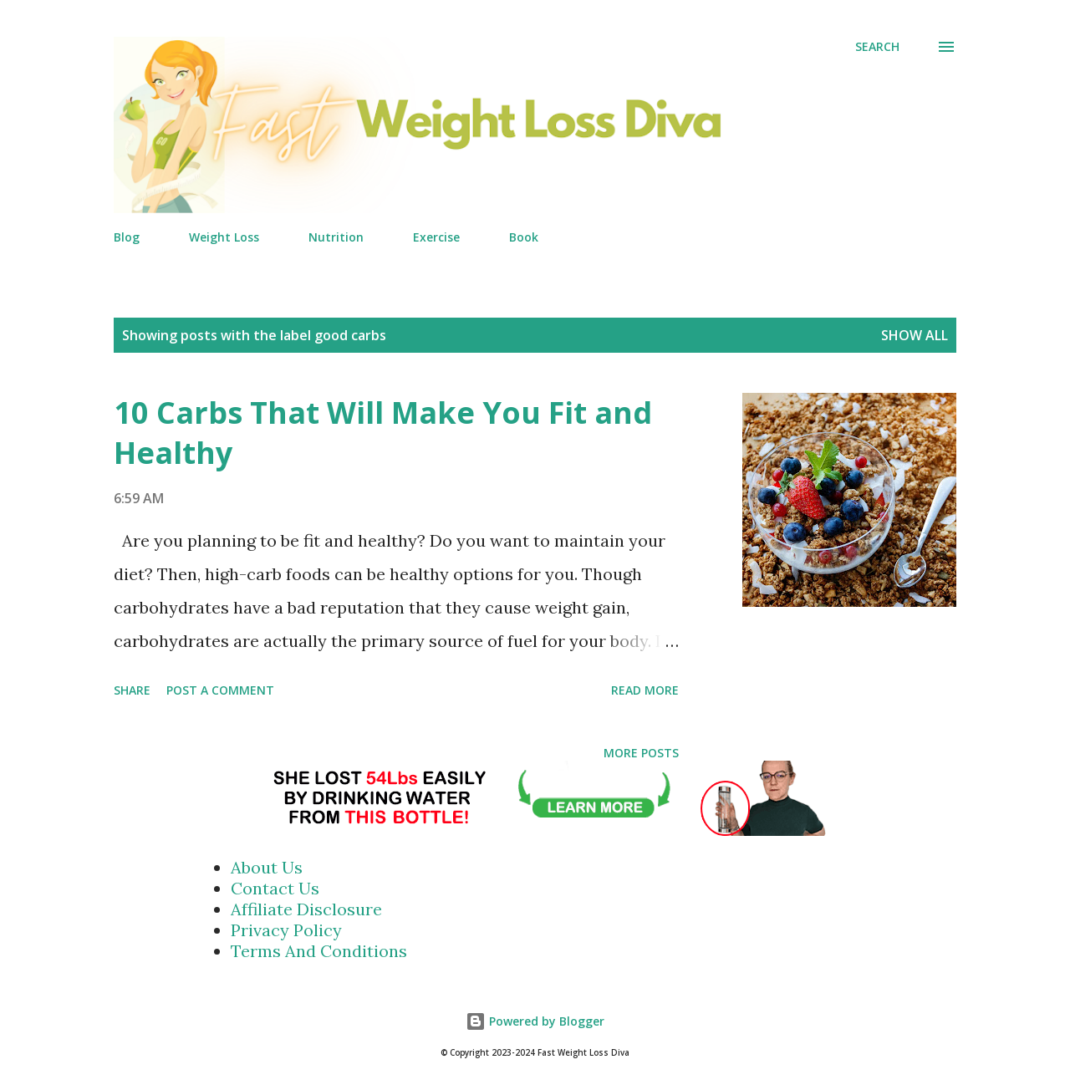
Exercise (436, 237)
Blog (127, 237)
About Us (267, 867)
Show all (914, 335)
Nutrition (336, 237)
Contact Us (275, 888)
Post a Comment (220, 690)
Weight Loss (224, 237)
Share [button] (132, 690)
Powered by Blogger (535, 1021)
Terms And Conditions (319, 950)
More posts (641, 753)
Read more (645, 690)
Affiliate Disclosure (306, 909)
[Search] (877, 47)
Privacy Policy (286, 929)
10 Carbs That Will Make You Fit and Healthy (383, 432)
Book (523, 237)
